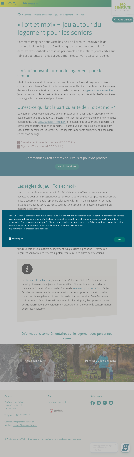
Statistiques (16, 238)
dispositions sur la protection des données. (28, 228)
